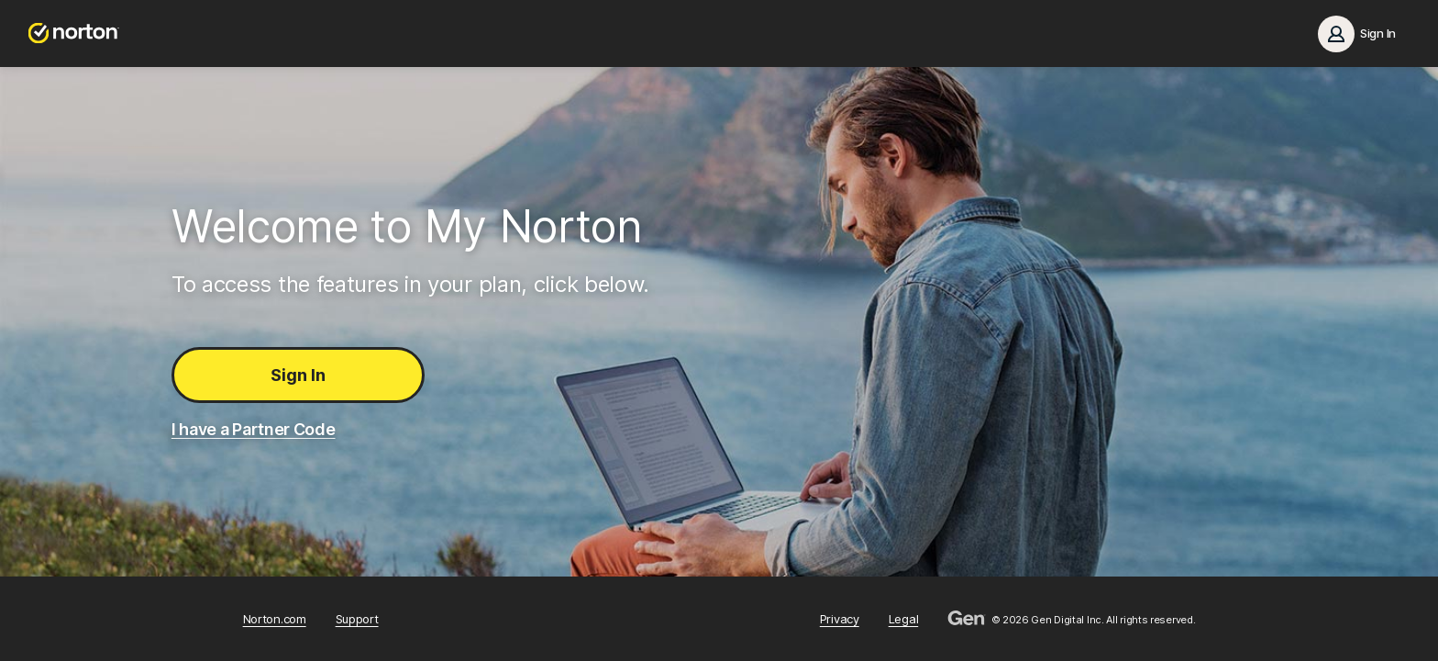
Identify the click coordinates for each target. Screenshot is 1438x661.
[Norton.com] (74, 33)
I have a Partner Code (253, 429)
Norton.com (274, 619)
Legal (904, 619)
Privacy (839, 619)
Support (357, 619)
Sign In (298, 375)
